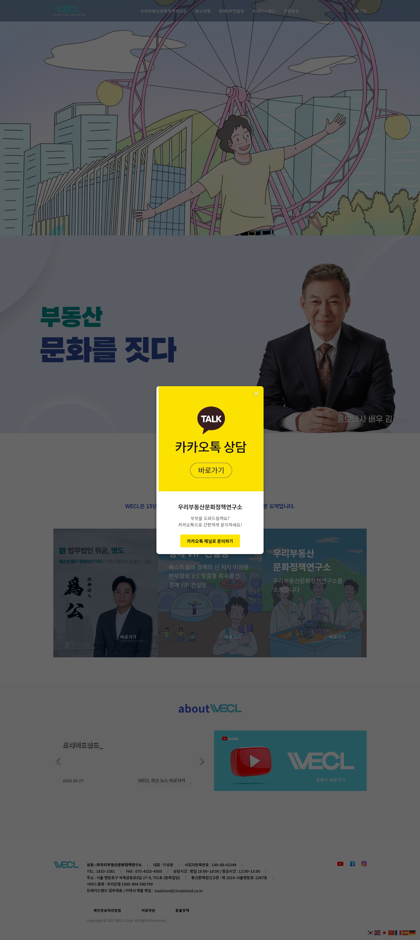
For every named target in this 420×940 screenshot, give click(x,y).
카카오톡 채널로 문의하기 (210, 541)
